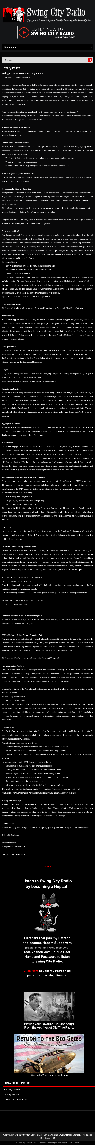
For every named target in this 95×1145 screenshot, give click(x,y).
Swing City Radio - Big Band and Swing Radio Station (52, 1135)
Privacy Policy (11, 68)
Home (47, 866)
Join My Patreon (12, 1089)
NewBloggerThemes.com (67, 1143)
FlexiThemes (31, 1143)
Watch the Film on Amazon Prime (49, 1075)
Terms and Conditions (15, 1099)
